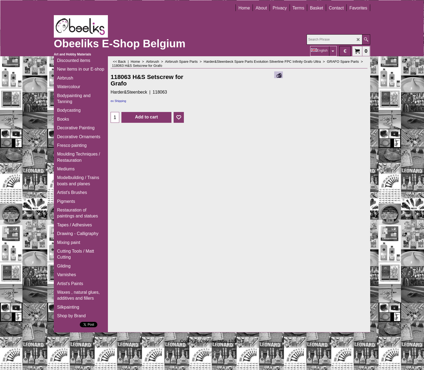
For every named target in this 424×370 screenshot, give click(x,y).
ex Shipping (118, 101)
